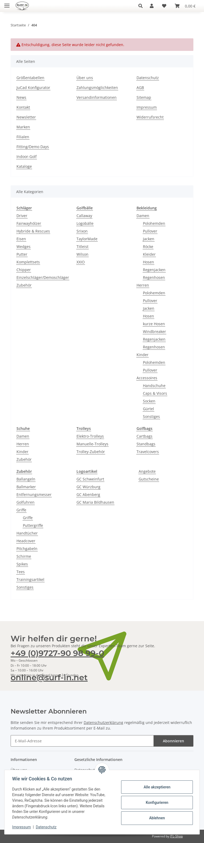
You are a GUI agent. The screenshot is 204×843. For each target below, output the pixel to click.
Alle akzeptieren (156, 787)
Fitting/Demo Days (32, 146)
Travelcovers (148, 451)
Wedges (23, 246)
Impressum (22, 827)
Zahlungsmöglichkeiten (97, 87)
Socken (149, 401)
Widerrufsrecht (150, 117)
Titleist (82, 246)
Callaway (84, 215)
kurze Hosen (154, 323)
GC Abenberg (88, 494)
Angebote (147, 471)
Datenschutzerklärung (103, 722)
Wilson (82, 254)
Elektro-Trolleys (90, 436)
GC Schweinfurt (90, 479)
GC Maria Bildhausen (95, 502)
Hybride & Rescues (33, 231)
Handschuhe (154, 385)
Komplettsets (28, 261)
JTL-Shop (176, 836)
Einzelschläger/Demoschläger (42, 277)
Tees (20, 571)
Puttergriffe (33, 525)
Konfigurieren (156, 802)
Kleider (149, 254)
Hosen (148, 261)
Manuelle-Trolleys (92, 443)
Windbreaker (154, 331)
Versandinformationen (96, 97)
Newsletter (26, 117)
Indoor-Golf (26, 156)
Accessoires (147, 377)
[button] (142, 6)
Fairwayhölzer (28, 223)
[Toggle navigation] (7, 3)
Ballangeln (25, 479)
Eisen (21, 238)
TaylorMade (86, 238)
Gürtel (148, 408)
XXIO (80, 261)
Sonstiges (151, 416)
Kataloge (24, 166)
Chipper (23, 269)
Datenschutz (47, 827)
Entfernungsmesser (34, 494)
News (21, 97)
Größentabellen (30, 77)
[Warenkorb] (185, 6)
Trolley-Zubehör (90, 451)
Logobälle (85, 223)
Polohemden (154, 223)
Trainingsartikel (30, 579)
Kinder (142, 354)
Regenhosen (154, 277)
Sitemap (144, 97)
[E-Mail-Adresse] (82, 741)
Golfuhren (25, 502)
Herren (143, 285)
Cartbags (144, 436)
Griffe (21, 509)
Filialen (22, 136)
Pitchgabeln (26, 548)
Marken (23, 126)
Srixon (82, 231)
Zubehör (24, 285)
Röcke (148, 246)
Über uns (84, 77)
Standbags (146, 443)
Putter (21, 254)
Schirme (23, 556)
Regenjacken (154, 269)
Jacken (148, 238)
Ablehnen (156, 818)
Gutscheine (149, 479)
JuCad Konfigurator (33, 87)
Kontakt (23, 107)
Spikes (22, 564)
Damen (143, 215)
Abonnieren (173, 740)
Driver (21, 215)
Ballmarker (26, 486)
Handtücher (27, 533)
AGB (140, 87)
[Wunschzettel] (164, 6)
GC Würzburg (88, 486)
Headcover (25, 540)
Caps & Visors (155, 393)
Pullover (150, 231)
